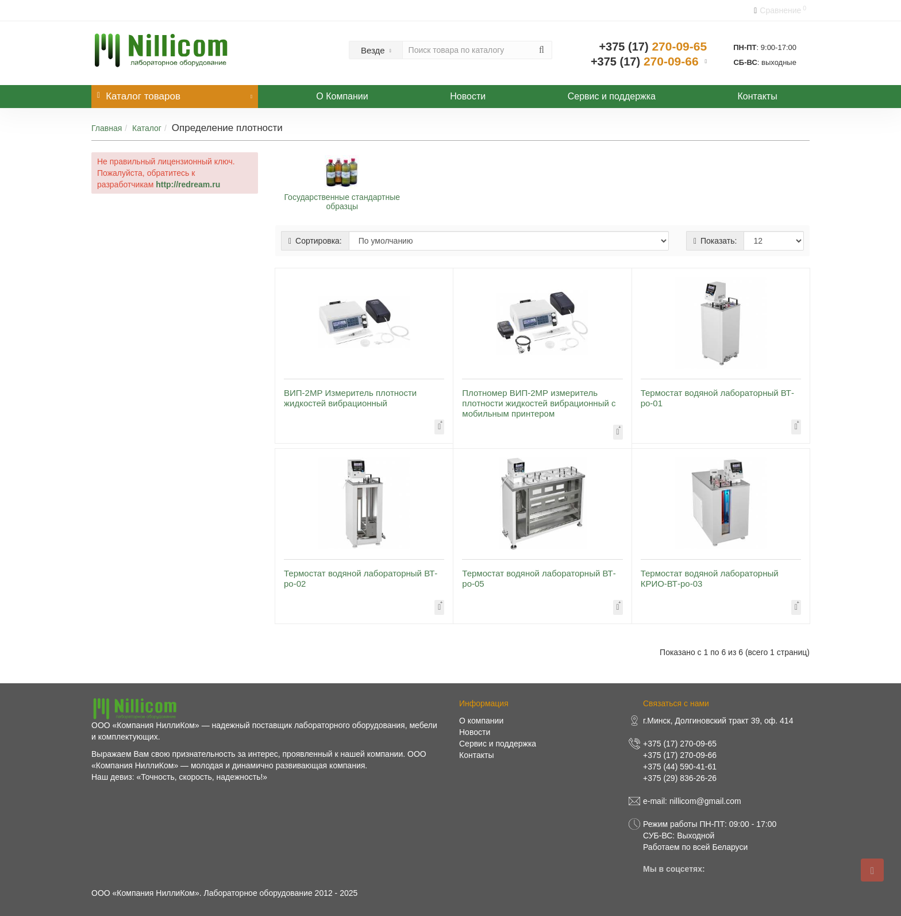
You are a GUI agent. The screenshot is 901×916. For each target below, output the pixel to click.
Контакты (757, 96)
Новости (468, 96)
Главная (106, 128)
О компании (481, 720)
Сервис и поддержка (612, 96)
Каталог (146, 128)
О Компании (342, 96)
